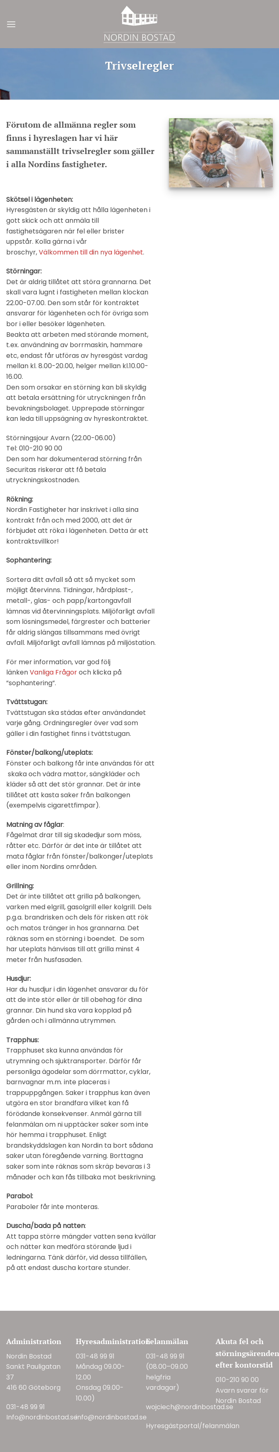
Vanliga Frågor (53, 672)
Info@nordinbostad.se (41, 1417)
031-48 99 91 (25, 1407)
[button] (11, 24)
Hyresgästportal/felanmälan (192, 1426)
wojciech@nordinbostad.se (189, 1407)
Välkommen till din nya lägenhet (91, 252)
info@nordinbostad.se (111, 1417)
